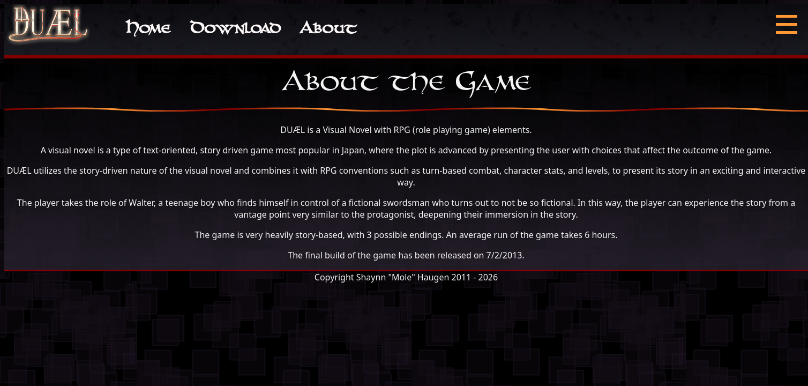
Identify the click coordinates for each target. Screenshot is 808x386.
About (327, 30)
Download (235, 30)
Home (147, 30)
